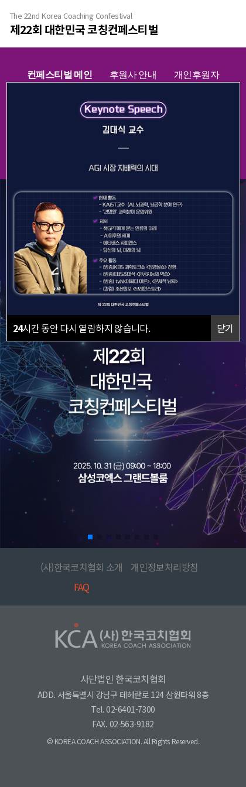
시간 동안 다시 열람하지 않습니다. (82, 328)
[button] (90, 537)
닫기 (225, 328)
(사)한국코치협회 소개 (81, 567)
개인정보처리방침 (164, 567)
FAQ (82, 587)
